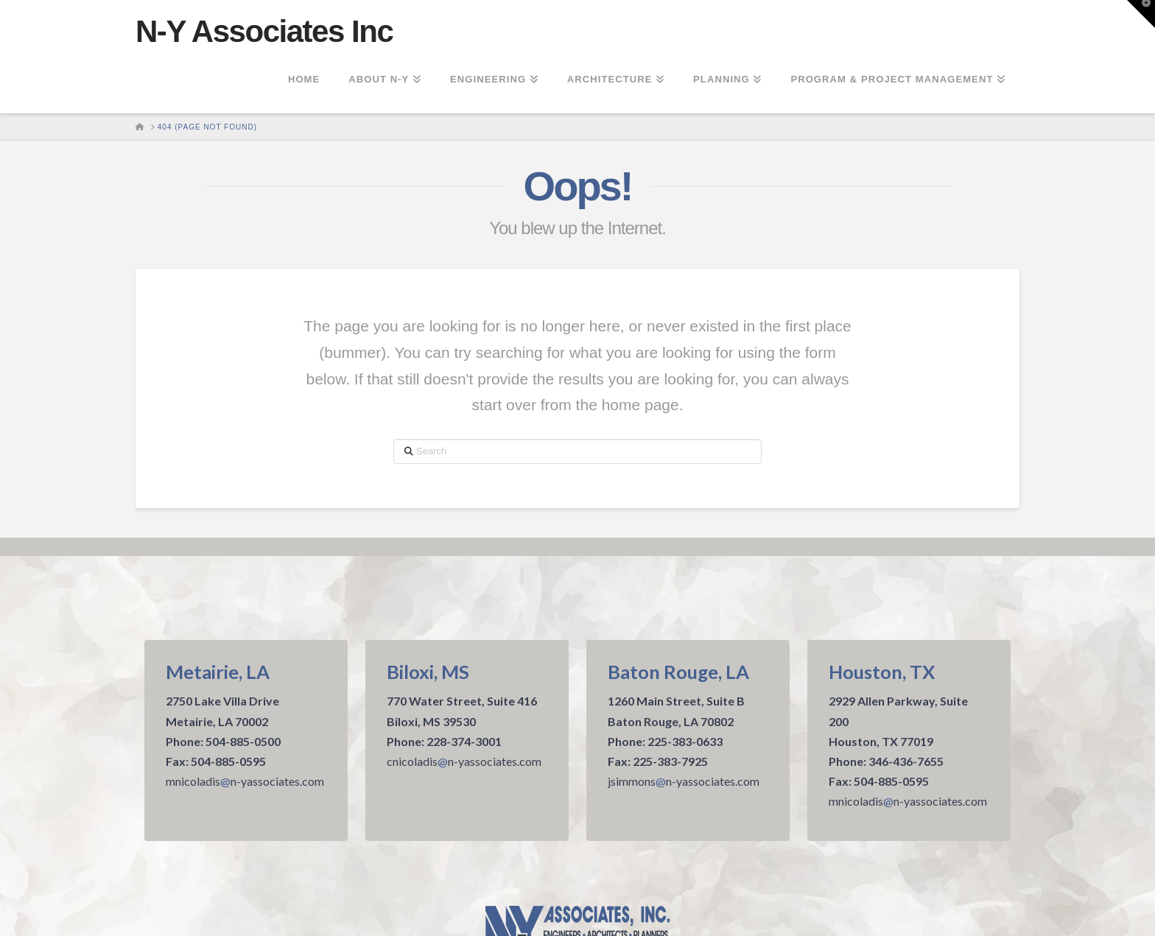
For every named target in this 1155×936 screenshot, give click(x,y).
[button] (1141, 14)
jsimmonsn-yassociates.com (683, 781)
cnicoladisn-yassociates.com (464, 761)
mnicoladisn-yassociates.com (245, 781)
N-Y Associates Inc (264, 31)
